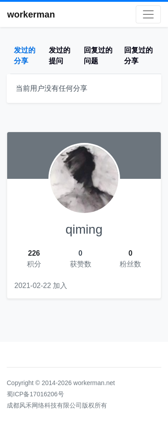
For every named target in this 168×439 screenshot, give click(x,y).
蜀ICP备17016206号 (35, 394)
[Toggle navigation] (148, 14)
